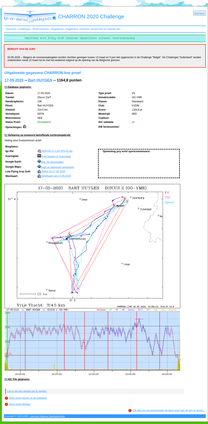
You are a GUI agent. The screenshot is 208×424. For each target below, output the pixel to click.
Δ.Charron (104, 38)
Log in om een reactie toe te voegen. (27, 391)
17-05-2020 (14, 80)
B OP (61, 38)
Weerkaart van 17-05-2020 (54, 175)
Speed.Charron (88, 38)
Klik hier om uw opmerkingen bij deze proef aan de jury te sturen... (166, 411)
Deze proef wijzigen (17, 404)
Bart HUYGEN (40, 80)
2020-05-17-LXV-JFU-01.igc (55, 151)
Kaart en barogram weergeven (57, 167)
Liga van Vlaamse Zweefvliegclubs (47, 417)
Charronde (72, 38)
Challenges (24, 29)
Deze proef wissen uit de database (26, 398)
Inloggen (199, 13)
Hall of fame (31, 38)
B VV (43, 38)
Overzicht (11, 29)
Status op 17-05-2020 (51, 171)
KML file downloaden (52, 162)
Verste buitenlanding (123, 38)
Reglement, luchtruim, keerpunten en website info (93, 29)
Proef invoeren (41, 29)
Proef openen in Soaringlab (56, 156)
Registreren (57, 29)
